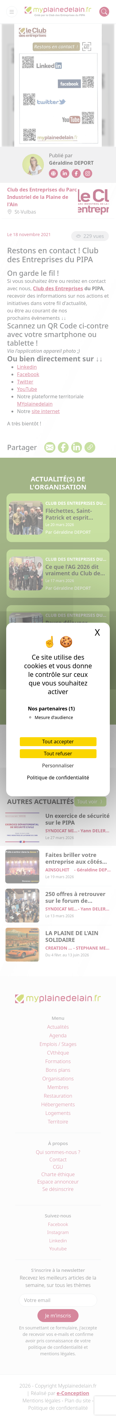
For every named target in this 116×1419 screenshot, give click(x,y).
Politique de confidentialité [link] (58, 777)
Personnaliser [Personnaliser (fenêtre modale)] (58, 765)
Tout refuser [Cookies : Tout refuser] (58, 753)
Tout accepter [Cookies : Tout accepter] (58, 741)
